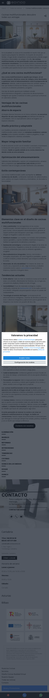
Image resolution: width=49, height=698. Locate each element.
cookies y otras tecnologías (26, 339)
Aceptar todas (24, 358)
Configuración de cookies (25, 362)
